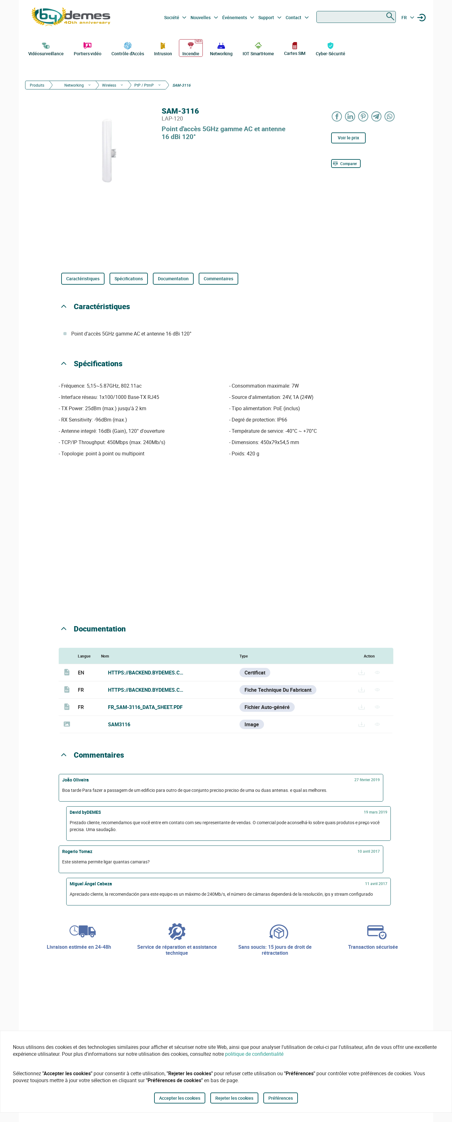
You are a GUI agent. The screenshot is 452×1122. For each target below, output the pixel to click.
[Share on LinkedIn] (350, 116)
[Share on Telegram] (376, 116)
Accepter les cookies (179, 1098)
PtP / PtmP (144, 85)
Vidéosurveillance (46, 48)
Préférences (280, 1098)
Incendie (190, 48)
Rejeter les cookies (234, 1098)
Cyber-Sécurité (330, 48)
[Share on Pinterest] (363, 116)
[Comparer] (346, 163)
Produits (37, 85)
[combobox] (356, 17)
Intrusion (163, 48)
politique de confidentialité (254, 1053)
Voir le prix (348, 138)
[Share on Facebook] (337, 116)
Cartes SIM (294, 48)
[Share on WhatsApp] (389, 116)
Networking (221, 48)
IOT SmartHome (258, 48)
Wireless (109, 85)
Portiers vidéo (87, 48)
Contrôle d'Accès (127, 48)
